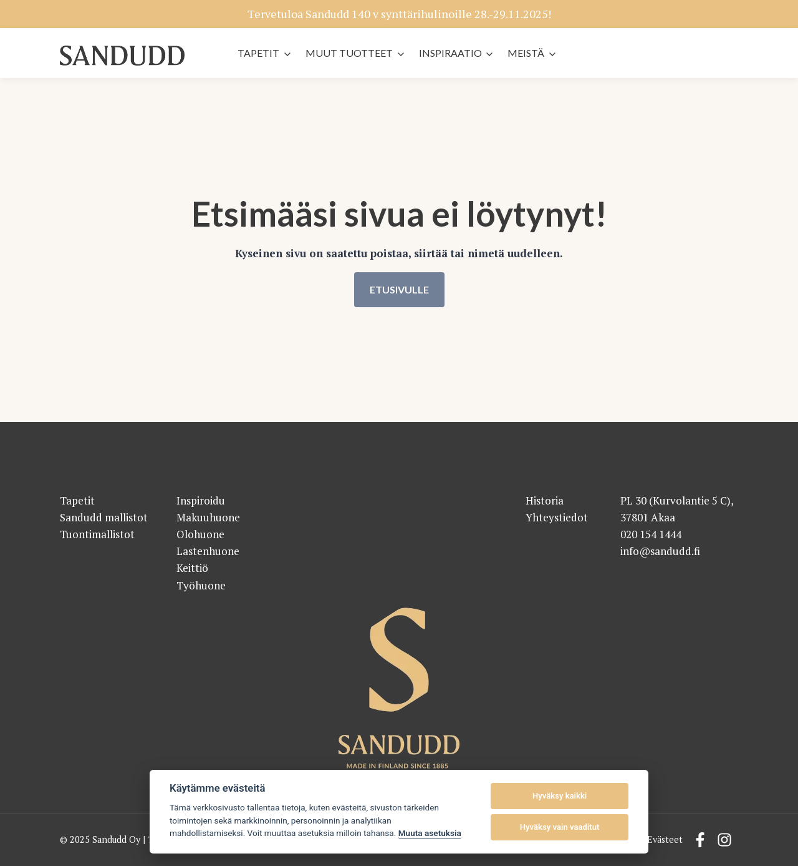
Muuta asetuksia (429, 833)
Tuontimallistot (97, 534)
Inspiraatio (450, 53)
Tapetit (258, 53)
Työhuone (201, 585)
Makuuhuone (208, 517)
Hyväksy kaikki (559, 795)
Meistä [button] (525, 53)
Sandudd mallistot (104, 517)
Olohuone (200, 534)
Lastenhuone (207, 551)
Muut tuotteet (349, 53)
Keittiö (192, 568)
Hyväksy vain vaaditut (560, 827)
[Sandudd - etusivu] (122, 56)
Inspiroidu (200, 500)
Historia (545, 500)
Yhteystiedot (557, 517)
